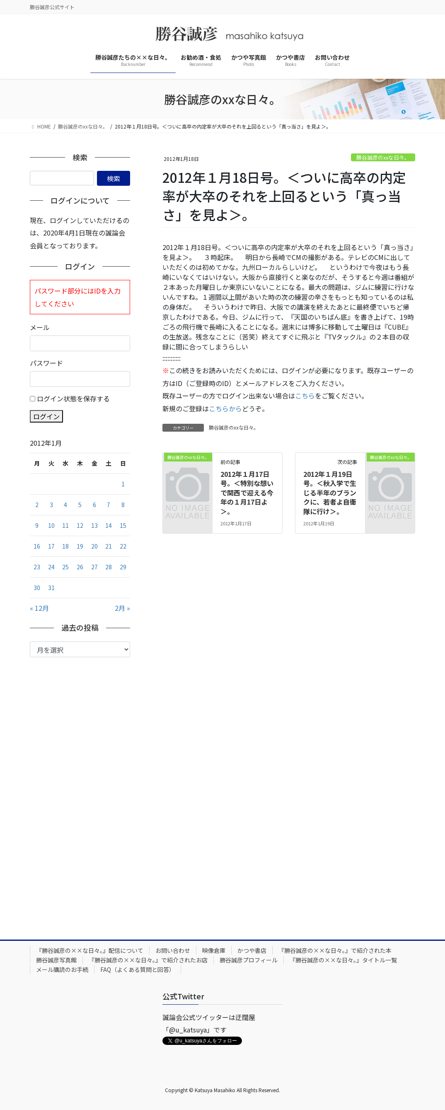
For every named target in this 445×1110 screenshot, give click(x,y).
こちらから (225, 408)
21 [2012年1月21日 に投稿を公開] (108, 546)
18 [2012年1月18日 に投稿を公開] (65, 546)
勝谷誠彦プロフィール (249, 960)
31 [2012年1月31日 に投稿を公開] (51, 587)
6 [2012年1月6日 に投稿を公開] (94, 504)
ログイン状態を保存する (73, 398)
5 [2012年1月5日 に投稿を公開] (80, 504)
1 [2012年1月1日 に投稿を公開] (123, 484)
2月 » (122, 608)
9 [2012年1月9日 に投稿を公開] (37, 525)
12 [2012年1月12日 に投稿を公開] (80, 525)
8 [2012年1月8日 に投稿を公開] (123, 504)
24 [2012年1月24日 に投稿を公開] (51, 567)
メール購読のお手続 (62, 969)
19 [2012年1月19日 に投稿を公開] (80, 546)
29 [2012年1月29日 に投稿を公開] (123, 567)
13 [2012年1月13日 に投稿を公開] (94, 525)
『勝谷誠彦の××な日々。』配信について (89, 950)
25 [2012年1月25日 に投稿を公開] (65, 567)
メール (40, 327)
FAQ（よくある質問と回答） (137, 969)
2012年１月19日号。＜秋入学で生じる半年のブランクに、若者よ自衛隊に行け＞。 (329, 492)
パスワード (46, 363)
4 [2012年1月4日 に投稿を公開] (65, 504)
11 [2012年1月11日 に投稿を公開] (65, 525)
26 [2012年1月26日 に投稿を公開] (80, 567)
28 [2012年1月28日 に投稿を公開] (108, 567)
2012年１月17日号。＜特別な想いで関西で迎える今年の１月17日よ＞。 (246, 492)
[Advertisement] (80, 792)
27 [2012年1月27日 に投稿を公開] (94, 567)
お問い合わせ (172, 950)
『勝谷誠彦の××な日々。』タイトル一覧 (343, 960)
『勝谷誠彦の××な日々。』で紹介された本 (335, 950)
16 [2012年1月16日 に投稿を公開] (37, 546)
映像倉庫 (213, 950)
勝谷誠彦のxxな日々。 (383, 157)
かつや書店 (251, 950)
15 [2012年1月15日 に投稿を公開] (123, 525)
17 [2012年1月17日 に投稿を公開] (51, 546)
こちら (305, 396)
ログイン (46, 416)
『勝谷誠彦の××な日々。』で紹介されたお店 (148, 960)
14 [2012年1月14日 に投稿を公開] (108, 525)
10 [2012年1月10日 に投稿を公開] (51, 525)
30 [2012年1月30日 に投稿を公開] (37, 587)
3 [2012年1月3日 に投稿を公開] (51, 504)
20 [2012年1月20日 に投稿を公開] (94, 546)
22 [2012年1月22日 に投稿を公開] (123, 546)
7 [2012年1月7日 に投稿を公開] (108, 504)
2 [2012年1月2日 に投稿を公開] (37, 504)
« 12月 (39, 608)
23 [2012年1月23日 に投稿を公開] (37, 567)
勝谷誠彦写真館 (56, 960)
